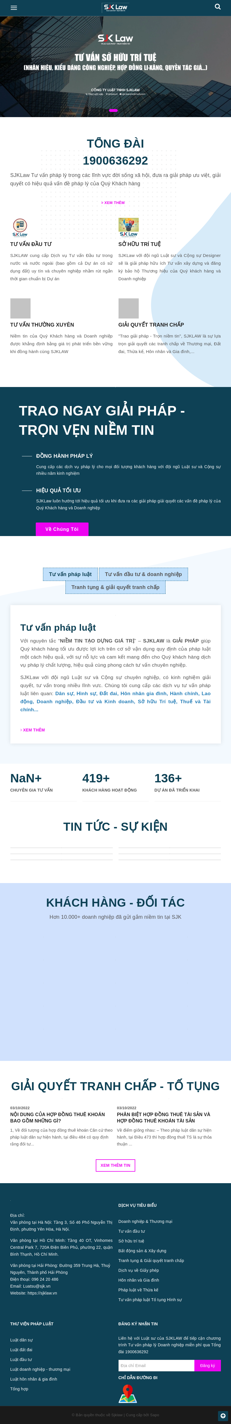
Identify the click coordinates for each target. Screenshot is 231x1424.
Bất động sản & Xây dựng (142, 1250)
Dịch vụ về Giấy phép (139, 1270)
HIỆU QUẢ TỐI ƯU (58, 490)
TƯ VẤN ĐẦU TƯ (30, 244)
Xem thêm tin (115, 1165)
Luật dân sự (21, 1340)
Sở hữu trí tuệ (131, 1241)
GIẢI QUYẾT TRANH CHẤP (151, 325)
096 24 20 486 (45, 1279)
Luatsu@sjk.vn (36, 1286)
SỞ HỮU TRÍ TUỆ (140, 244)
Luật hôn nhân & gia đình (33, 1379)
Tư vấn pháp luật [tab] (70, 574)
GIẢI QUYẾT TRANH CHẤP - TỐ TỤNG (115, 1086)
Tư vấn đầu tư (132, 1231)
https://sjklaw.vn (42, 1293)
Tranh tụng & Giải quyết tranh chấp (151, 1260)
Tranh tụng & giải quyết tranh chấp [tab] (116, 587)
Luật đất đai (21, 1349)
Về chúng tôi (62, 529)
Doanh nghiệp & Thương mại (145, 1221)
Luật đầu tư (21, 1359)
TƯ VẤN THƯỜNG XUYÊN (42, 325)
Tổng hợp (19, 1389)
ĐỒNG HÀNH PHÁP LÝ (64, 456)
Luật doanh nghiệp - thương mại (40, 1369)
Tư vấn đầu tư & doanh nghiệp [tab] (143, 574)
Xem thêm (113, 203)
